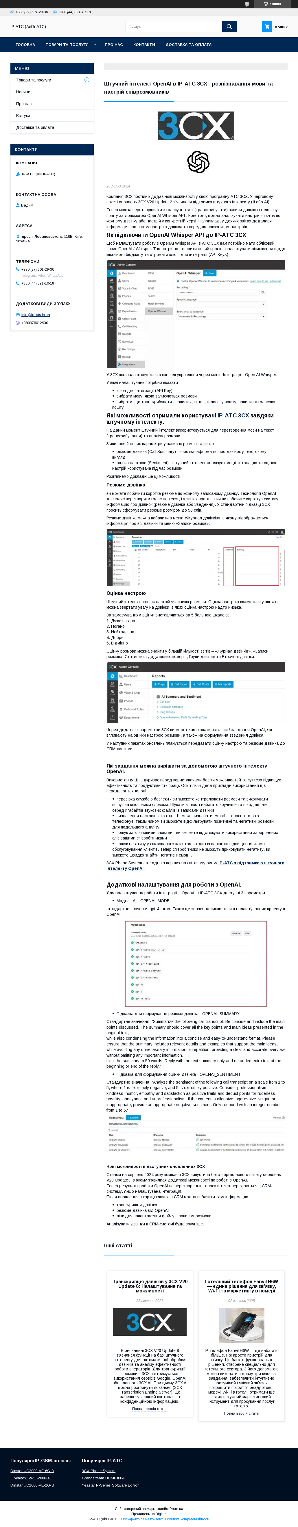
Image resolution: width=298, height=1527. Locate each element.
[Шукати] (229, 26)
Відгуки (23, 115)
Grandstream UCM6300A (103, 1478)
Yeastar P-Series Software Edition (110, 1485)
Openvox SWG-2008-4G (31, 1478)
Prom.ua (176, 1509)
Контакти (144, 44)
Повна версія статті (150, 1409)
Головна (25, 44)
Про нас (114, 44)
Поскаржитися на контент (142, 1519)
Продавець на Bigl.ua (149, 1514)
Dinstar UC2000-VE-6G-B (32, 1471)
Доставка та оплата (188, 44)
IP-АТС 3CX (233, 415)
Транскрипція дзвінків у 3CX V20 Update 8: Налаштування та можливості (150, 1286)
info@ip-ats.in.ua (35, 315)
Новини (23, 92)
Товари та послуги (67, 44)
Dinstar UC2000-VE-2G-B (32, 1485)
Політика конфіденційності (187, 1519)
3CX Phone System (98, 1471)
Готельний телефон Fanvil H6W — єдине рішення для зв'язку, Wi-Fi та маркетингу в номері (241, 1286)
